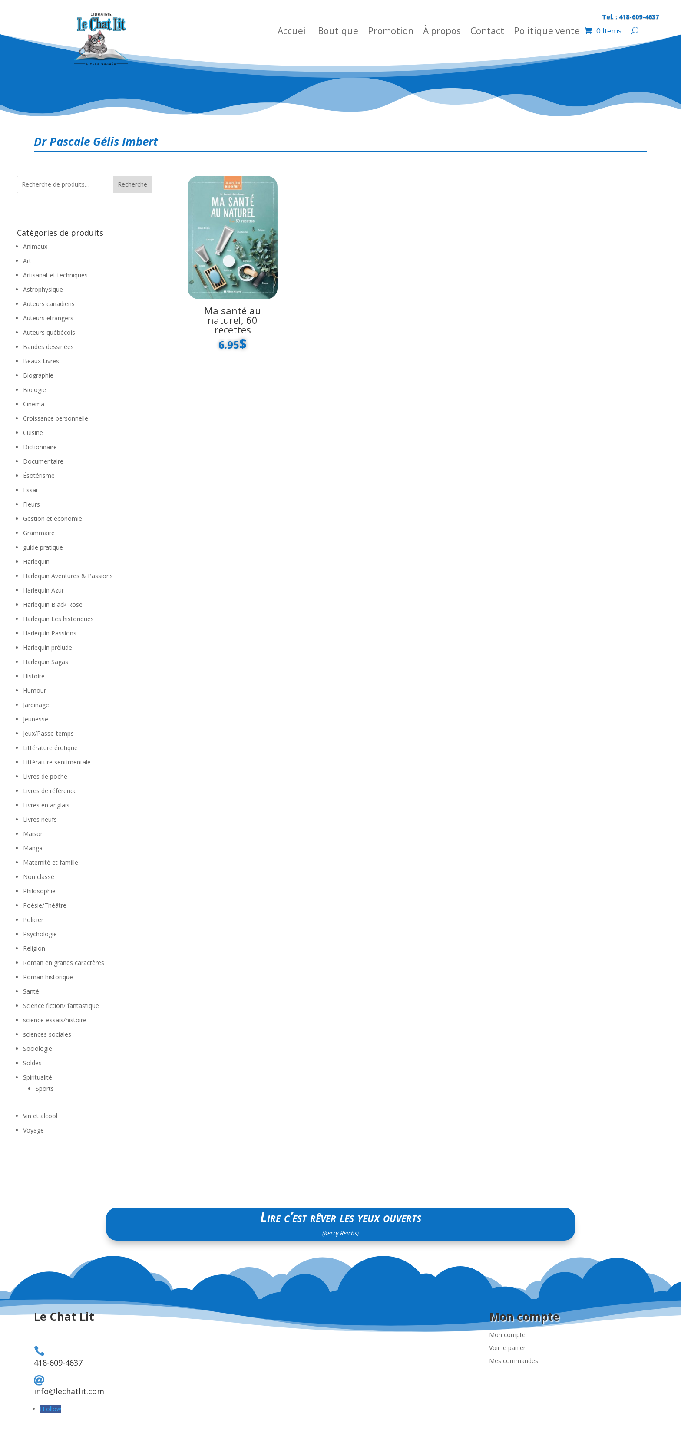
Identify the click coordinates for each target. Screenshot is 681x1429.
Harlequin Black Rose (53, 604)
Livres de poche (45, 776)
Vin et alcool (40, 1116)
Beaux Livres (41, 361)
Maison (33, 834)
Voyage (33, 1130)
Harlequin (36, 561)
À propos (442, 32)
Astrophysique (43, 289)
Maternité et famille (50, 862)
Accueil (293, 32)
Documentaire (43, 461)
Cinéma (33, 404)
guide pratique (43, 547)
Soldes (32, 1063)
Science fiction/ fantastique (61, 1005)
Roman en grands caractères (63, 962)
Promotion (390, 32)
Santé (31, 991)
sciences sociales (47, 1034)
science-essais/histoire (54, 1020)
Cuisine (33, 432)
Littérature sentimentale (57, 762)
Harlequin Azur (43, 590)
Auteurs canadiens (49, 304)
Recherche (132, 184)
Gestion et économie (52, 518)
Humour (34, 690)
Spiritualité (37, 1077)
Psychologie (40, 934)
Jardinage (36, 705)
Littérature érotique (50, 748)
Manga (33, 848)
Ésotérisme (39, 475)
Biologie (34, 389)
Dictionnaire (40, 447)
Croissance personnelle (55, 418)
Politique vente (547, 32)
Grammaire (39, 533)
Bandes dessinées (48, 346)
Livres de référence (50, 791)
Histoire (34, 676)
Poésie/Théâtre (44, 905)
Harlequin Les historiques (58, 619)
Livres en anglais (46, 805)
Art (27, 261)
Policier (33, 919)
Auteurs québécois (49, 332)
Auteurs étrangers (48, 318)
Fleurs (31, 504)
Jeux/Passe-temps (48, 733)
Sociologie (37, 1048)
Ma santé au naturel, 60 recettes (232, 320)
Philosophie (39, 891)
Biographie (38, 375)
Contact (487, 32)
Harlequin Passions (49, 633)
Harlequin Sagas (45, 662)
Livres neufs (40, 819)
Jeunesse (35, 719)
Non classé (38, 877)
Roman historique (48, 977)
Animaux (35, 246)
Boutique (338, 32)
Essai (30, 490)
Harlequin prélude (47, 647)
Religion (34, 948)
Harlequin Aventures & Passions (68, 576)
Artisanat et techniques (55, 275)
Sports (45, 1088)
